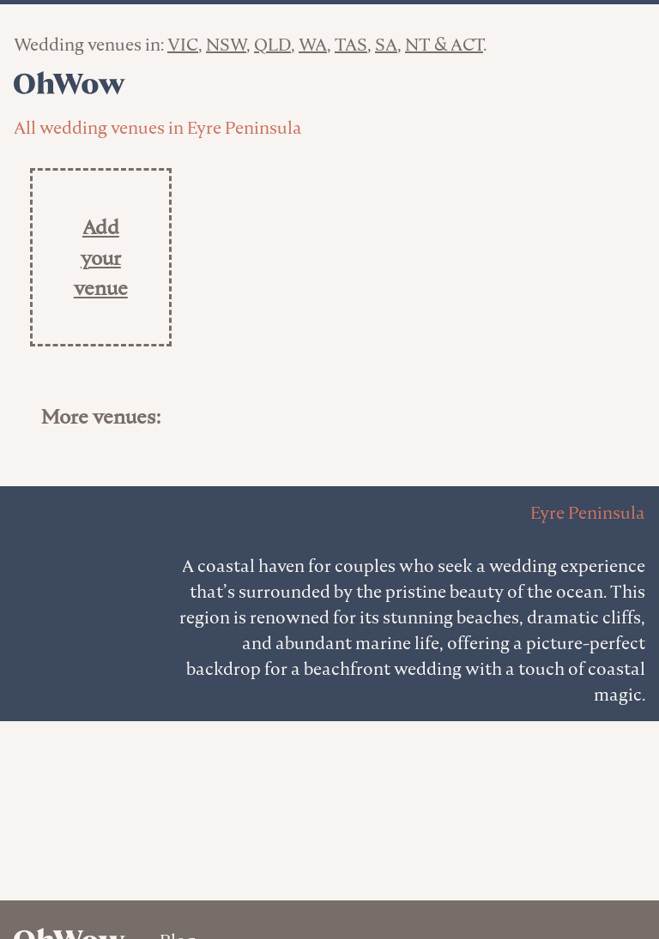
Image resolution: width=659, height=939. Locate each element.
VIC (182, 44)
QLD (272, 44)
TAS (351, 44)
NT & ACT (444, 44)
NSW (226, 44)
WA (313, 44)
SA (386, 44)
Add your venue (101, 257)
